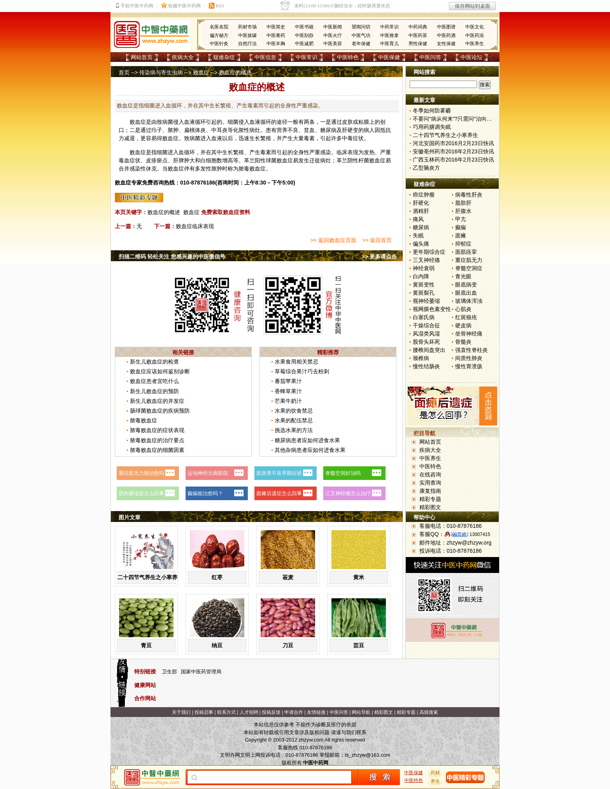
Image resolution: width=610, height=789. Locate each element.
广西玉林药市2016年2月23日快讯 (453, 159)
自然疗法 (247, 43)
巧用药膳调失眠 (432, 127)
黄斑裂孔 (424, 293)
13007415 (480, 534)
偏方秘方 (219, 35)
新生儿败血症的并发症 (157, 401)
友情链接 (316, 712)
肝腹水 (463, 211)
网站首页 (141, 57)
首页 (124, 72)
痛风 (418, 219)
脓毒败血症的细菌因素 (157, 450)
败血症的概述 (163, 212)
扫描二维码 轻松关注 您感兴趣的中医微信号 (172, 256)
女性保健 (446, 43)
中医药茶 (417, 35)
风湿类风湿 (426, 333)
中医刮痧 (304, 35)
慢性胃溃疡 (468, 366)
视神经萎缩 (426, 301)
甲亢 (460, 219)
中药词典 (417, 27)
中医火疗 (332, 35)
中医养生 (474, 43)
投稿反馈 (271, 712)
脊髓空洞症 (468, 268)
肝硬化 (421, 203)
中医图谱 (446, 27)
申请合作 (293, 712)
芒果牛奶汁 (288, 401)
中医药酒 (446, 35)
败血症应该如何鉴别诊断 (160, 371)
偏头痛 (421, 244)
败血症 (201, 72)
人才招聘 (249, 712)
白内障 (421, 276)
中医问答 (430, 57)
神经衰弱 (424, 268)
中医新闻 (332, 27)
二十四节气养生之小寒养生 (150, 577)
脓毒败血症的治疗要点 (157, 440)
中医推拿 (389, 35)
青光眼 (463, 276)
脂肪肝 (463, 203)
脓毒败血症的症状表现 (157, 430)
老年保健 (361, 43)
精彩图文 (430, 507)
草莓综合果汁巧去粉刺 (302, 371)
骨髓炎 (463, 342)
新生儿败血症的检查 (154, 361)
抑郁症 (463, 244)
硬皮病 (463, 325)
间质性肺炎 (468, 358)
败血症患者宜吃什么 (154, 381)
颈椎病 (421, 358)
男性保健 (417, 43)
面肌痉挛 (466, 252)
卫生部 (169, 672)
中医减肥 (304, 43)
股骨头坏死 (426, 342)
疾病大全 (183, 57)
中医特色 (348, 57)
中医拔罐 (247, 35)
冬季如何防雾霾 (432, 110)
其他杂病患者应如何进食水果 (310, 450)
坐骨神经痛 (468, 333)
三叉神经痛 (426, 260)
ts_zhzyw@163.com (367, 755)
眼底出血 (466, 293)
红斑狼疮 (466, 317)
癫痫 (460, 227)
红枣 (217, 577)
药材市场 (247, 27)
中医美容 (332, 43)
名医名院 (219, 27)
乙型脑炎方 (426, 168)
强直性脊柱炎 (471, 350)
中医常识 (306, 57)
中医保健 (389, 57)
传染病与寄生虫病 (161, 72)
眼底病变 (466, 284)
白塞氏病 (424, 317)
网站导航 (361, 712)
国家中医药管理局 (201, 672)
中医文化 (474, 27)
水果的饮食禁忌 (294, 411)
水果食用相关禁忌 (296, 361)
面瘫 (460, 235)
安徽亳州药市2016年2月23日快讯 (453, 151)
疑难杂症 (224, 57)
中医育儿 (389, 43)
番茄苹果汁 (288, 381)
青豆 (146, 645)
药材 (435, 772)
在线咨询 (430, 474)
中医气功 (361, 35)
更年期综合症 (429, 252)
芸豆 (358, 645)
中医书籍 (304, 27)
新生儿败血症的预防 (154, 391)
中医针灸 (219, 43)
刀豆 (287, 645)
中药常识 (389, 27)
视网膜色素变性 (432, 309)
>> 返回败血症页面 (333, 240)
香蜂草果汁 (288, 391)
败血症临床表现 (195, 226)
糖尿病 (421, 227)
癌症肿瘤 (424, 195)
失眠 (418, 235)
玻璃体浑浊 (468, 301)
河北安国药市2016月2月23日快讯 (453, 143)
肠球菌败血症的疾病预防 (160, 411)
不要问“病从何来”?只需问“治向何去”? (457, 119)
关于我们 (181, 712)
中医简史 (275, 27)
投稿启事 (204, 712)
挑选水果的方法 (294, 430)
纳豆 (217, 645)
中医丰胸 (275, 43)
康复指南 (430, 491)
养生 (435, 781)
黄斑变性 (424, 284)
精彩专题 (430, 499)
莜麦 (287, 577)
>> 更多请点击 (379, 256)
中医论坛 (471, 57)
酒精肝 (421, 211)
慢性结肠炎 (426, 366)
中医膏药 (275, 35)
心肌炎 (463, 309)
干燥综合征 (426, 325)
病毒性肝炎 (468, 195)
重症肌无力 (468, 260)
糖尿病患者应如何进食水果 (307, 440)
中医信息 (265, 57)
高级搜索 (428, 712)
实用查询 (430, 483)
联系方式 (226, 712)
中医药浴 (474, 35)
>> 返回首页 (377, 240)
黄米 (358, 577)
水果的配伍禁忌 (294, 420)
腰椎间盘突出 (429, 350)
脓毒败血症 (143, 420)
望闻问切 (361, 27)
